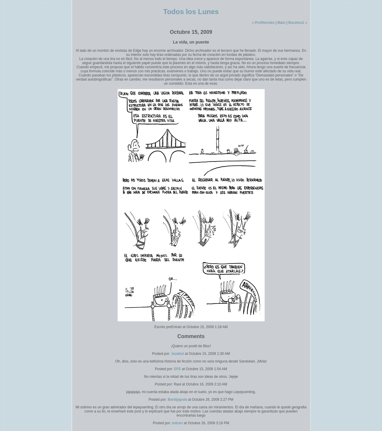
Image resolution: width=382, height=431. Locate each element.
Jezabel (177, 354)
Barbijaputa (177, 399)
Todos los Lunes (191, 12)
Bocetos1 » (297, 23)
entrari (177, 423)
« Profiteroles (263, 23)
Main (281, 23)
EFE (177, 369)
